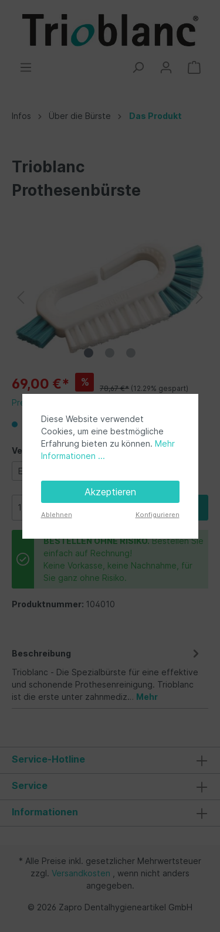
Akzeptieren (110, 492)
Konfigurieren (158, 515)
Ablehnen (56, 515)
